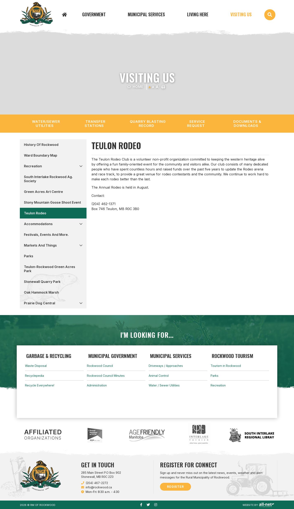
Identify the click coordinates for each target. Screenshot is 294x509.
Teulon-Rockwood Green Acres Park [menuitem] (49, 269)
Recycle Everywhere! (39, 385)
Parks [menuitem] (28, 256)
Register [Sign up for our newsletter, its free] (175, 486)
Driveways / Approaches (166, 365)
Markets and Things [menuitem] (40, 245)
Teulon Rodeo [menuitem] (35, 213)
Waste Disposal (36, 365)
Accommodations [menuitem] (38, 224)
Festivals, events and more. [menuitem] (46, 235)
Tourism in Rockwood (226, 365)
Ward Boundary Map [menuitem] (40, 155)
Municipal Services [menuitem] (146, 14)
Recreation (218, 385)
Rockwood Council (100, 365)
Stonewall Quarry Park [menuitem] (42, 282)
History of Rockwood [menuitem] (41, 145)
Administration (97, 385)
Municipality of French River (36, 14)
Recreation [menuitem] (33, 166)
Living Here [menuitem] (197, 14)
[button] (80, 166)
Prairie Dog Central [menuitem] (39, 303)
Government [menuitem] (94, 14)
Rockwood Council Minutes (106, 375)
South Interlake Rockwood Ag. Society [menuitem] (48, 179)
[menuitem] (65, 14)
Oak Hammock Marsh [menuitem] (41, 292)
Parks (214, 375)
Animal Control (159, 375)
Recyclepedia (34, 375)
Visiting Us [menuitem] (241, 14)
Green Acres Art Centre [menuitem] (43, 192)
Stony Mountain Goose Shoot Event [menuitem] (52, 202)
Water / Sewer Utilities (164, 385)
